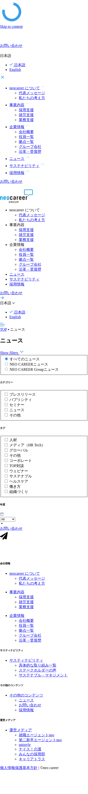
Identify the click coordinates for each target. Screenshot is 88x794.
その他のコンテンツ (26, 697)
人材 (13, 440)
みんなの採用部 (32, 756)
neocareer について (24, 575)
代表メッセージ (32, 93)
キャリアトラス (32, 761)
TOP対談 (16, 466)
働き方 (15, 487)
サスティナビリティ (26, 662)
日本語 (17, 65)
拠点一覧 (26, 142)
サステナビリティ (24, 279)
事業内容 (16, 594)
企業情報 (16, 617)
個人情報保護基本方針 (19, 770)
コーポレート (20, 461)
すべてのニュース (25, 359)
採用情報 (16, 284)
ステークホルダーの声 (37, 672)
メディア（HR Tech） (27, 445)
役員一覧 (26, 137)
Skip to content (11, 26)
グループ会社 (30, 147)
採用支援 (26, 110)
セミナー (16, 405)
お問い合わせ (30, 707)
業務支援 (26, 120)
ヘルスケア (18, 481)
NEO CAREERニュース (29, 364)
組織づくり (18, 492)
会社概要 (26, 132)
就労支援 (26, 115)
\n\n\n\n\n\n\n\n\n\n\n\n (7, 519)
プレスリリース (22, 394)
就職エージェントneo (36, 737)
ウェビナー (18, 471)
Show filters (12, 353)
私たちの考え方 (32, 98)
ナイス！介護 (30, 751)
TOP (3, 329)
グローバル (18, 450)
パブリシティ (20, 400)
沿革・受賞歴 (30, 152)
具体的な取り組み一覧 (37, 667)
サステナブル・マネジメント (43, 677)
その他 (15, 415)
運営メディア (20, 732)
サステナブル (20, 476)
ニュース (16, 274)
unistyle (25, 747)
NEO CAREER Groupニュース (34, 369)
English (15, 70)
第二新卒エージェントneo (40, 742)
